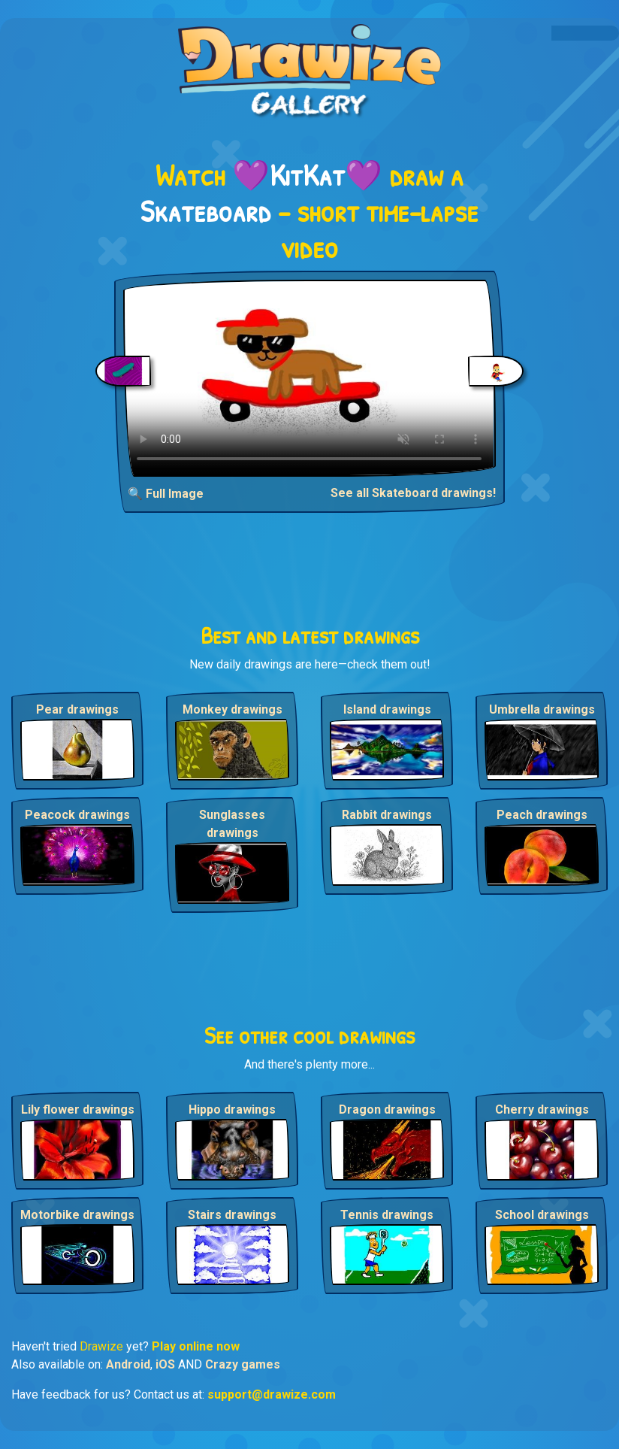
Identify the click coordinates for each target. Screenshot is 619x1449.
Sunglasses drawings (232, 824)
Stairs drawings (232, 1215)
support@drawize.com (271, 1394)
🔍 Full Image (166, 494)
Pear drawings (77, 709)
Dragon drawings (387, 1109)
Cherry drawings (542, 1109)
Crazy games (242, 1364)
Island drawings (387, 709)
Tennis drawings (386, 1215)
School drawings (542, 1215)
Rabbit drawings (387, 815)
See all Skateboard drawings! (413, 493)
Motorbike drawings (77, 1215)
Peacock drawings (77, 815)
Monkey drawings (232, 709)
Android (128, 1364)
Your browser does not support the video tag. (309, 378)
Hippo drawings (232, 1109)
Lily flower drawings (77, 1109)
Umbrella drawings (542, 709)
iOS (165, 1364)
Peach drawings (542, 815)
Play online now (196, 1346)
